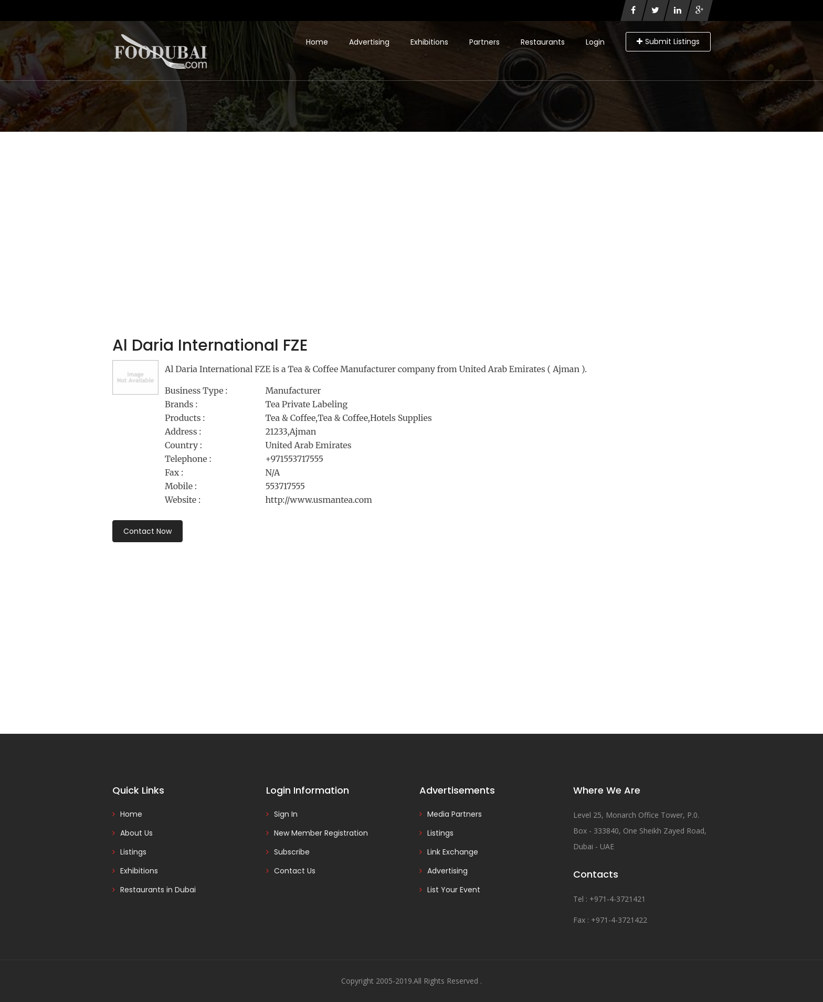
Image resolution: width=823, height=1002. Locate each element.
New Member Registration (321, 833)
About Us (136, 833)
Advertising (369, 42)
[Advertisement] (411, 210)
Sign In (286, 814)
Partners (484, 42)
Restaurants (543, 42)
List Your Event (453, 889)
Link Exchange (452, 852)
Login (595, 42)
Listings (133, 852)
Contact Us (294, 871)
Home (317, 42)
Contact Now (147, 531)
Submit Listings (668, 41)
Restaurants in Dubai (158, 889)
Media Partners (454, 814)
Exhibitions (429, 42)
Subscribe (292, 852)
